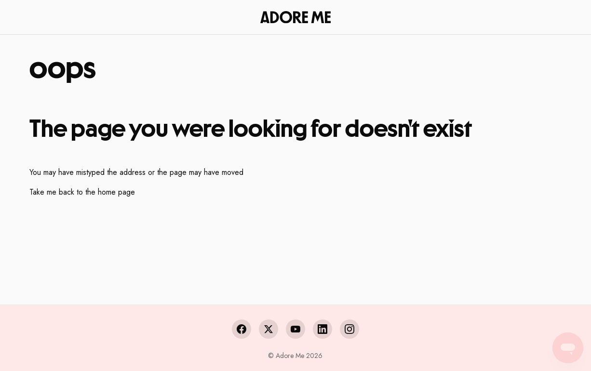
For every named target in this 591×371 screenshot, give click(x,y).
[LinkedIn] (322, 329)
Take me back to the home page (82, 192)
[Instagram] (349, 329)
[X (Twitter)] (268, 329)
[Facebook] (241, 329)
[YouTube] (295, 329)
